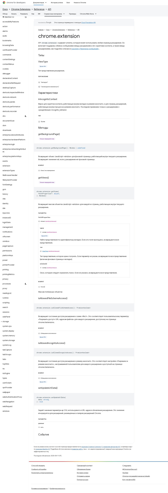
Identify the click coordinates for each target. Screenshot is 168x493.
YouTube (125, 473)
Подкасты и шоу (82, 480)
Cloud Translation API (88, 22)
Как (33, 14)
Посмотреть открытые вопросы (42, 473)
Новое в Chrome (80, 3)
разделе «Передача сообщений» (85, 49)
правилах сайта (77, 449)
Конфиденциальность (57, 488)
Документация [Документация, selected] (38, 3)
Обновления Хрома (83, 469)
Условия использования (39, 488)
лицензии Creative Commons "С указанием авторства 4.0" (100, 447)
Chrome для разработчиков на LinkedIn (136, 476)
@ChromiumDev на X (129, 469)
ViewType (45, 251)
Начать (13, 14)
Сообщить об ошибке (38, 469)
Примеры (72, 14)
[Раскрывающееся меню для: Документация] (46, 2)
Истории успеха (57, 3)
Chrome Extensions (20, 9)
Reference (39, 9)
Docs (5, 9)
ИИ (39, 14)
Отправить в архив (83, 476)
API (49, 9)
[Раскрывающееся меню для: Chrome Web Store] (96, 14)
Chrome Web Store (87, 14)
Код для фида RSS (128, 480)
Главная (41, 30)
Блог (68, 3)
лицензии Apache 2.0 (43, 449)
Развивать (24, 14)
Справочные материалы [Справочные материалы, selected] (53, 14)
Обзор (5, 14)
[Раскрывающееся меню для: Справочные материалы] (64, 14)
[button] (14, 321)
